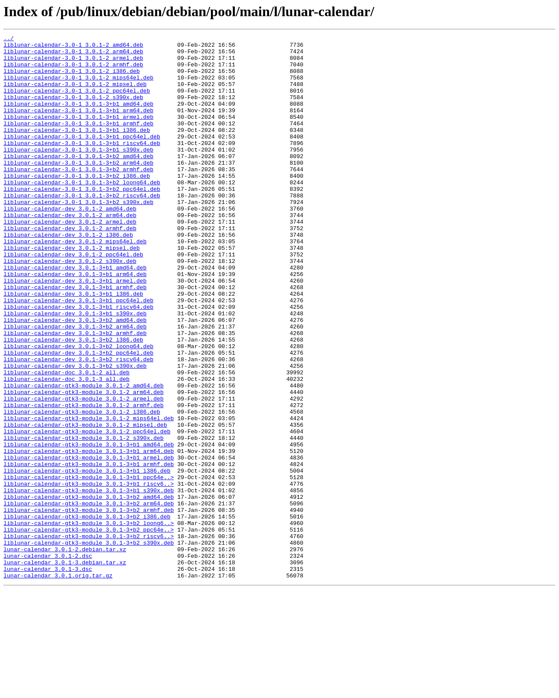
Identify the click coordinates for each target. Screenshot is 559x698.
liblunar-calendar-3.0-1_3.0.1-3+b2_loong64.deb (81, 212)
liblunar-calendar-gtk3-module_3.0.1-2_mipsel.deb (85, 503)
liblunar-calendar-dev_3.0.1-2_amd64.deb (69, 244)
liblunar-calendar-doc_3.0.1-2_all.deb (66, 440)
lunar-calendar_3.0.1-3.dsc (47, 676)
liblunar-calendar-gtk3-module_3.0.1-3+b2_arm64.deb (88, 597)
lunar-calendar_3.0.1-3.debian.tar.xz (64, 668)
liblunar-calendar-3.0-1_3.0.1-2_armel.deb (73, 63)
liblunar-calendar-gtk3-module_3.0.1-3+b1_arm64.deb (88, 535)
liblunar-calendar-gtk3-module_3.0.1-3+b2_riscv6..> (88, 637)
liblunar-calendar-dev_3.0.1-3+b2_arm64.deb (75, 385)
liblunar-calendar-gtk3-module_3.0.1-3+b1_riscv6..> (88, 574)
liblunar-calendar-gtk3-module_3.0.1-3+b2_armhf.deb (88, 605)
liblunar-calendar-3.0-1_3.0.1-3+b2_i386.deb (76, 204)
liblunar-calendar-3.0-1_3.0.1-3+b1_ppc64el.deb (81, 157)
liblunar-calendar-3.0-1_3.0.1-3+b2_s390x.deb (78, 236)
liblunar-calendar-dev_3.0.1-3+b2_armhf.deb (75, 393)
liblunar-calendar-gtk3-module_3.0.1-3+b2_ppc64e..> (88, 629)
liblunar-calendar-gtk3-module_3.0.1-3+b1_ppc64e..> (88, 566)
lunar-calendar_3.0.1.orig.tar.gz (58, 684)
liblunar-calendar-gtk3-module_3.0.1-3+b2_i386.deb (86, 613)
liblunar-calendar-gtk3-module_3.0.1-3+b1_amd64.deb (88, 527)
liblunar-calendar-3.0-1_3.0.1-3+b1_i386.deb (76, 149)
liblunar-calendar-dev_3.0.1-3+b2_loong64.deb (78, 409)
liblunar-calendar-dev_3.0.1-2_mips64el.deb (75, 283)
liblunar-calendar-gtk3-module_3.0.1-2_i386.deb (81, 487)
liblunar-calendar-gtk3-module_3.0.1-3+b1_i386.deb (86, 558)
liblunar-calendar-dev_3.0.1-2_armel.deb (69, 259)
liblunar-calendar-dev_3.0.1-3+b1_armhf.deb (75, 338)
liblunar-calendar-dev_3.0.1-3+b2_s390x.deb (75, 432)
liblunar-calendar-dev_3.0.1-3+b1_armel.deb (75, 330)
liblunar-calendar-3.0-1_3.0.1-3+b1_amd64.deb (78, 118)
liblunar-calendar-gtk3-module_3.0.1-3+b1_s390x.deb (88, 582)
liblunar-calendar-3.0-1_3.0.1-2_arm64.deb (73, 55)
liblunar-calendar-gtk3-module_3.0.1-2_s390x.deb (83, 519)
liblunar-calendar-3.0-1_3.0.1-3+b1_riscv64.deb (81, 165)
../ (8, 39)
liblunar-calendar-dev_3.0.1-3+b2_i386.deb (73, 401)
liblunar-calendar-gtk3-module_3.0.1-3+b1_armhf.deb (88, 550)
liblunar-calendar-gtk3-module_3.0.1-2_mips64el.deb (88, 495)
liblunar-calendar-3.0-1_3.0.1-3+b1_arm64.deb (78, 126)
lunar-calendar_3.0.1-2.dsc (47, 660)
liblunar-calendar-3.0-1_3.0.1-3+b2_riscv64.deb (81, 228)
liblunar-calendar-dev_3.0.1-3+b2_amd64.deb (75, 377)
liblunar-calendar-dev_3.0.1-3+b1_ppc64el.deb (78, 354)
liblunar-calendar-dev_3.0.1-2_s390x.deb (69, 307)
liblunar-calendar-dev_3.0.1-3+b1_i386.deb (73, 346)
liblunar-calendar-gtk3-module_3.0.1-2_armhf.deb (83, 480)
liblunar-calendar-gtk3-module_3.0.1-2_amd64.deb (83, 456)
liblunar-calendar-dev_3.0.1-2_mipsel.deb (71, 291)
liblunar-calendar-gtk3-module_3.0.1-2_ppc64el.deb (86, 511)
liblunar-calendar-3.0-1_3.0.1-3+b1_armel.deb (78, 134)
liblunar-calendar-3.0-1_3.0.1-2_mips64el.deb (78, 86)
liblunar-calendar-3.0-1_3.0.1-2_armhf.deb (73, 71)
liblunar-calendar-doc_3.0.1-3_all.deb (66, 448)
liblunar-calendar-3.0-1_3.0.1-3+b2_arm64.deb (78, 189)
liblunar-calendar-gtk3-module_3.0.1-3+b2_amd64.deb (88, 590)
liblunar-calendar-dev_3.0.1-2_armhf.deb (69, 267)
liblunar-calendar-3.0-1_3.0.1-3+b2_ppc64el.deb (81, 220)
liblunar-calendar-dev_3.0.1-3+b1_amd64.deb (75, 314)
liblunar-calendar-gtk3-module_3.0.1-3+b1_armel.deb (88, 542)
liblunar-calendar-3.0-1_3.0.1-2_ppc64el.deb (76, 102)
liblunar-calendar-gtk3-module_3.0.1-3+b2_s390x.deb (88, 645)
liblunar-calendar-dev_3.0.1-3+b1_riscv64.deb (78, 362)
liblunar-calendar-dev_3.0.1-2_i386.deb (68, 275)
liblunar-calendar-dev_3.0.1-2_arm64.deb (69, 252)
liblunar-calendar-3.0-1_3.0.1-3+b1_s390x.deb (78, 173)
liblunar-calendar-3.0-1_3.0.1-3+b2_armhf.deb (78, 196)
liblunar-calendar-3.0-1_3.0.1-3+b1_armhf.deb (78, 141)
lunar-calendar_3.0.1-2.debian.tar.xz (64, 653)
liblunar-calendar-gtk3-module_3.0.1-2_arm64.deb (83, 464)
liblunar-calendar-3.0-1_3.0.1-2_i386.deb (71, 79)
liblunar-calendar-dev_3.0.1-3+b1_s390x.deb (75, 369)
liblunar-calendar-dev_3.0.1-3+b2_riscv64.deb (78, 424)
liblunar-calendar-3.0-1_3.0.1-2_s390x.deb (73, 110)
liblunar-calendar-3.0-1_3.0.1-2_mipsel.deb (75, 94)
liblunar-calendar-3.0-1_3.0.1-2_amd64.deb (73, 47)
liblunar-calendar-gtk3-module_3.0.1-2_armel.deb (83, 472)
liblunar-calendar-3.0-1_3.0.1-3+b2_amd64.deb (78, 181)
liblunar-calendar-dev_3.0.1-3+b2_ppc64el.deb (78, 417)
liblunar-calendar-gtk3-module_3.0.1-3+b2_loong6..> (88, 621)
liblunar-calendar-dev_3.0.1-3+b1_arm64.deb (75, 322)
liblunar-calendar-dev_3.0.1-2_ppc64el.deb (73, 299)
